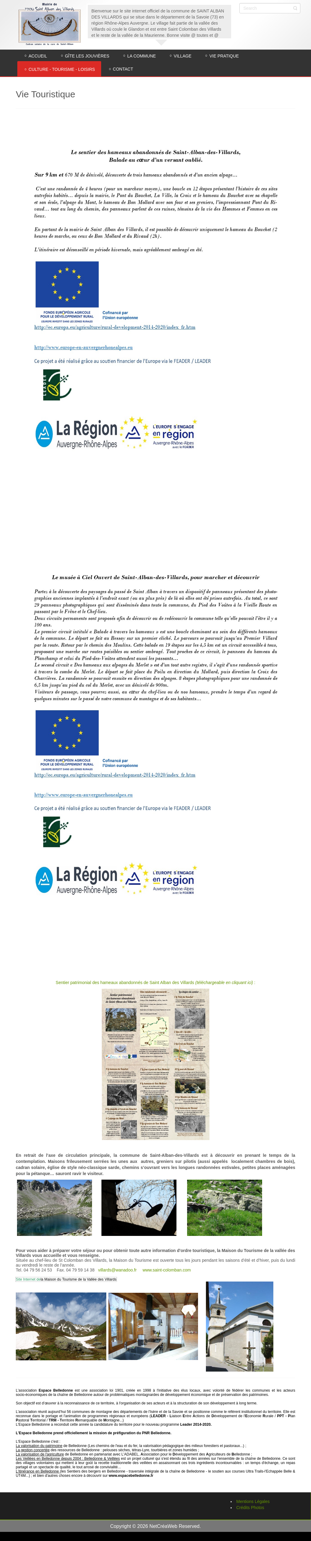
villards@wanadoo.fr (117, 1270)
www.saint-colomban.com (166, 1270)
